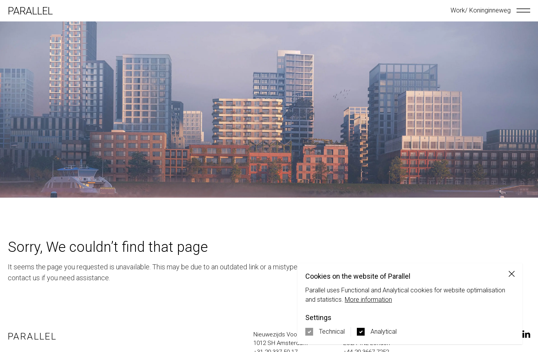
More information (368, 299)
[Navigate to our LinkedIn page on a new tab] (526, 334)
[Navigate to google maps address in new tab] (294, 339)
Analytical (384, 331)
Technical (332, 331)
